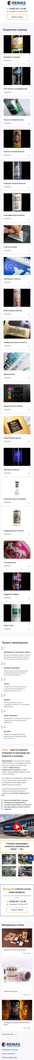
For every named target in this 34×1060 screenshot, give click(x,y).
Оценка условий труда (9, 1057)
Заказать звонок (17, 17)
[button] (31, 858)
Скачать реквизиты (8, 1054)
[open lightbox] (17, 826)
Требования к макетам (9, 1050)
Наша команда (7, 761)
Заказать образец (17, 910)
